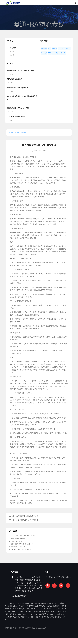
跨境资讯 (12, 132)
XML (18, 628)
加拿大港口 (44, 53)
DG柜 (49, 53)
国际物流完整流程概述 (14, 79)
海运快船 (13, 51)
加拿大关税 (44, 48)
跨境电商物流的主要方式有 (17, 546)
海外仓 (12, 55)
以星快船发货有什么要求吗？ (17, 116)
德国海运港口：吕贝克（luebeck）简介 (20, 70)
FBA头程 (13, 48)
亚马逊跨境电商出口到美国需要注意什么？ (21, 544)
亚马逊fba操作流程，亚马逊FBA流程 (20, 549)
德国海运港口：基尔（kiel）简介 (18, 108)
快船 (49, 48)
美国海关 (54, 48)
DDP (59, 48)
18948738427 (51, 596)
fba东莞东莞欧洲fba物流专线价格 (28, 516)
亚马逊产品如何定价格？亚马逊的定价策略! (22, 535)
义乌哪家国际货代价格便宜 (17, 538)
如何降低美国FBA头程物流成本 (17, 88)
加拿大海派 (55, 53)
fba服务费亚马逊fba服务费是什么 (28, 520)
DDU (63, 48)
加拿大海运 (63, 53)
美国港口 (68, 48)
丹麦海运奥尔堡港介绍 (16, 541)
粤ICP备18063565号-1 (8, 628)
